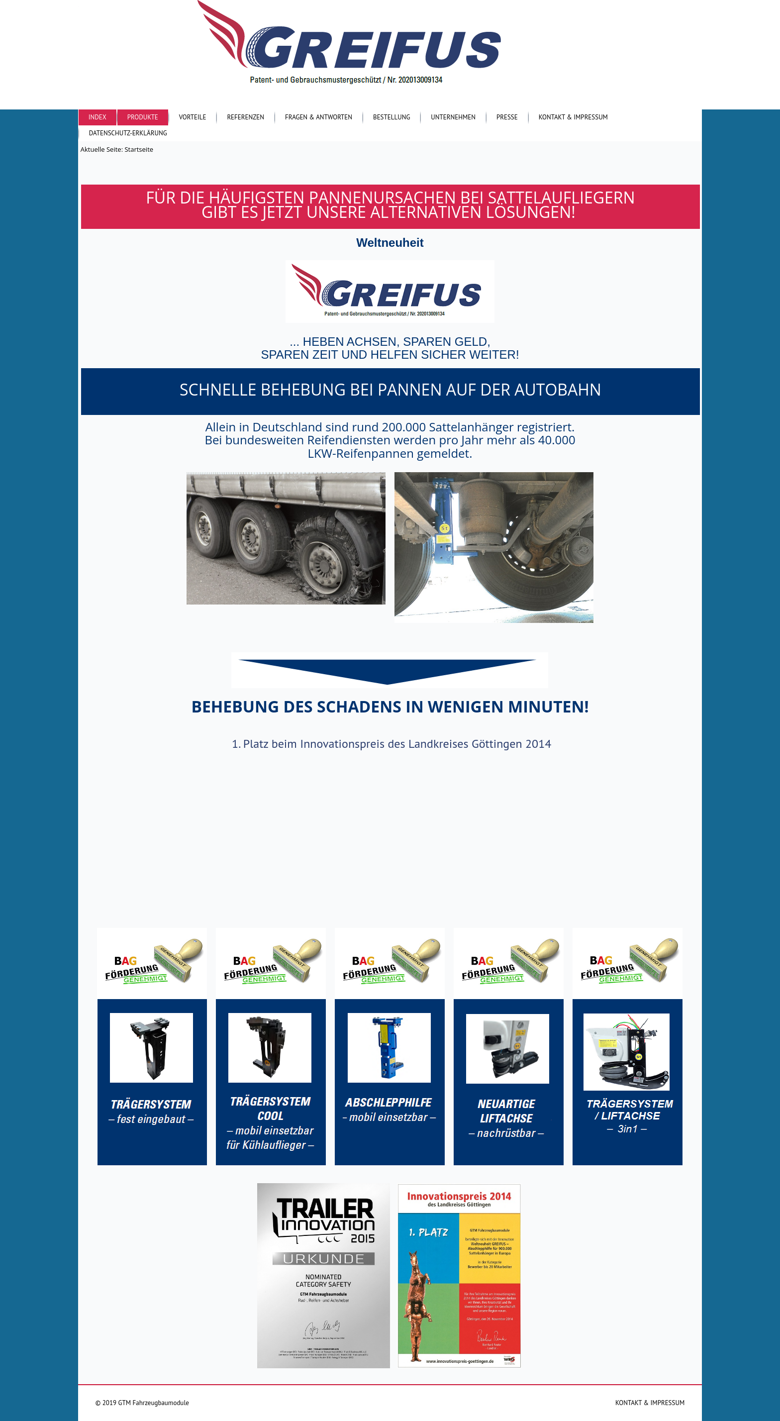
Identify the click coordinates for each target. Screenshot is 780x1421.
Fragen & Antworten (318, 117)
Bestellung (391, 117)
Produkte (142, 117)
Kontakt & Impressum (573, 117)
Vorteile (192, 117)
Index (97, 117)
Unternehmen (453, 117)
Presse (507, 117)
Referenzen (245, 117)
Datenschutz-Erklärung (128, 133)
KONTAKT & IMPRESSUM (649, 1403)
